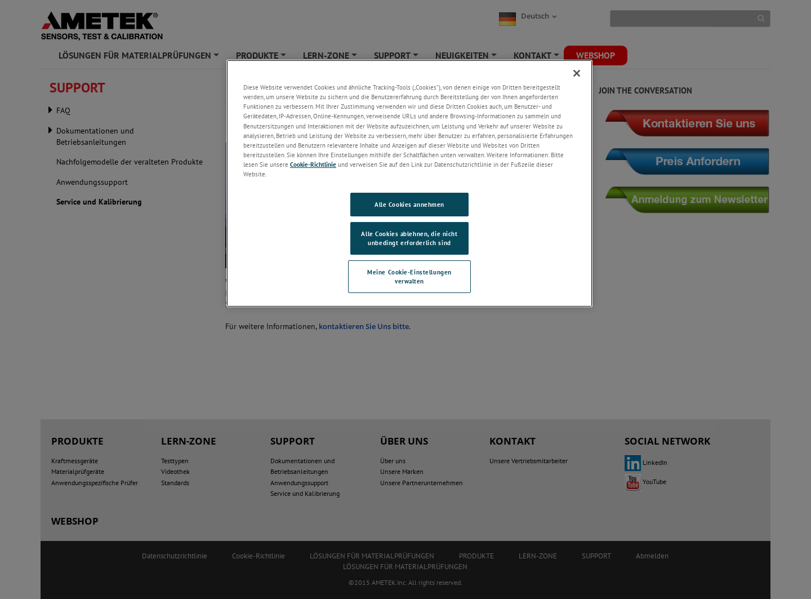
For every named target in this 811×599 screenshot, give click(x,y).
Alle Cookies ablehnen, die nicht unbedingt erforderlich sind (409, 238)
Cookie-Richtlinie (313, 164)
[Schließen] (576, 73)
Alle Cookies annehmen (409, 204)
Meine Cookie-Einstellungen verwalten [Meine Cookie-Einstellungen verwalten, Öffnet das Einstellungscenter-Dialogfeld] (409, 276)
